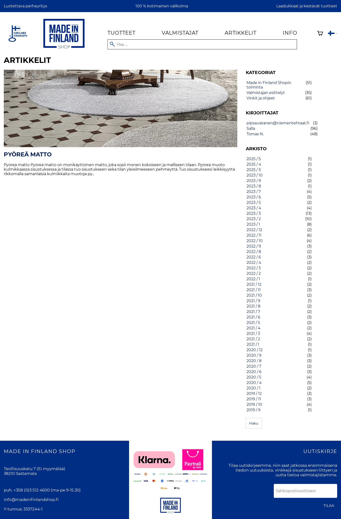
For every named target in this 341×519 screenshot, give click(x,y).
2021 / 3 (253, 333)
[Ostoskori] (320, 34)
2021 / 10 (254, 295)
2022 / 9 (254, 246)
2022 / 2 (254, 273)
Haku (253, 423)
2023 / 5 (254, 202)
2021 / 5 (253, 322)
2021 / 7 (253, 311)
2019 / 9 (253, 410)
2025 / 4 (254, 164)
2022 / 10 (255, 240)
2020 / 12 (255, 350)
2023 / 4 (254, 208)
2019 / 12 (254, 393)
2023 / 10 (255, 175)
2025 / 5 (254, 159)
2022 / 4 (254, 262)
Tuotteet (121, 33)
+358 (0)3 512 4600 (31, 490)
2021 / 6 (253, 317)
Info (290, 33)
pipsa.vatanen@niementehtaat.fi (278, 123)
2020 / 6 (254, 371)
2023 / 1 (253, 224)
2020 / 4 (254, 382)
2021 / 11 (254, 290)
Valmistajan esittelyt (266, 92)
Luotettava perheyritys (25, 6)
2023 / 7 (254, 191)
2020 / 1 (253, 388)
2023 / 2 (254, 219)
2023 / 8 (254, 186)
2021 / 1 (253, 344)
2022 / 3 (254, 268)
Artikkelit (240, 33)
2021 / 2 (253, 339)
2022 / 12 (254, 230)
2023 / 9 (254, 180)
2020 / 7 (254, 366)
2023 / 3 (254, 213)
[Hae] (202, 44)
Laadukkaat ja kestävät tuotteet (306, 6)
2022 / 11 (254, 235)
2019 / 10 (254, 404)
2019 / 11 (254, 399)
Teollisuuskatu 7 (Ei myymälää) (34, 468)
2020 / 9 (254, 355)
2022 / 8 (254, 251)
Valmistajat (180, 33)
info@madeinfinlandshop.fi (31, 499)
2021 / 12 (254, 284)
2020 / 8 (254, 361)
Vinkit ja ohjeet (261, 98)
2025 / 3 (254, 170)
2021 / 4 (253, 328)
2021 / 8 (253, 306)
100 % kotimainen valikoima (161, 6)
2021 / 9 (253, 301)
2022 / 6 (254, 257)
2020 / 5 (254, 377)
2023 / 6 (254, 197)
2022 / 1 (253, 279)
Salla (251, 128)
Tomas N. (255, 134)
